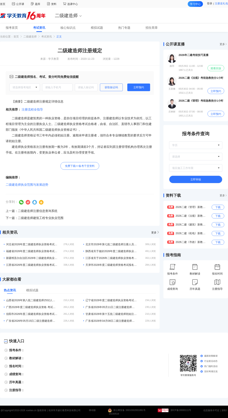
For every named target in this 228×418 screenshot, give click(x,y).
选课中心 (70, 4)
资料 (52, 4)
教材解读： (16, 358)
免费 (170, 207)
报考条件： (16, 350)
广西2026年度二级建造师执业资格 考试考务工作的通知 (31, 307)
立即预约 (138, 87)
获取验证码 (111, 87)
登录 (209, 3)
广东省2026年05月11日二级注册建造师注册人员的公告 (111, 307)
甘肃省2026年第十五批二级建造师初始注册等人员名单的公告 (111, 313)
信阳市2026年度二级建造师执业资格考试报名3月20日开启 (31, 313)
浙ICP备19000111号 (180, 410)
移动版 (92, 410)
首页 (2, 4)
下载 (218, 207)
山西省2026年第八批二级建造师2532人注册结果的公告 (31, 300)
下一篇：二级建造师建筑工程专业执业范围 (34, 218)
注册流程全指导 (32, 109)
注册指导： (16, 390)
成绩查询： (16, 374)
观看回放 (216, 68)
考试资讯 (46, 36)
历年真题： (16, 382)
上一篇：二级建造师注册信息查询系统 (31, 211)
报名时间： (16, 366)
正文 (59, 36)
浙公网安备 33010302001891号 (129, 410)
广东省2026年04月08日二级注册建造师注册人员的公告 (111, 320)
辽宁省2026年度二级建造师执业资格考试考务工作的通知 (111, 300)
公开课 (18, 4)
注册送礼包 (221, 3)
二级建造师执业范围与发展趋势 (27, 184)
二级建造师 (30, 36)
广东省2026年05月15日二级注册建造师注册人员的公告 (31, 320)
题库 (36, 4)
